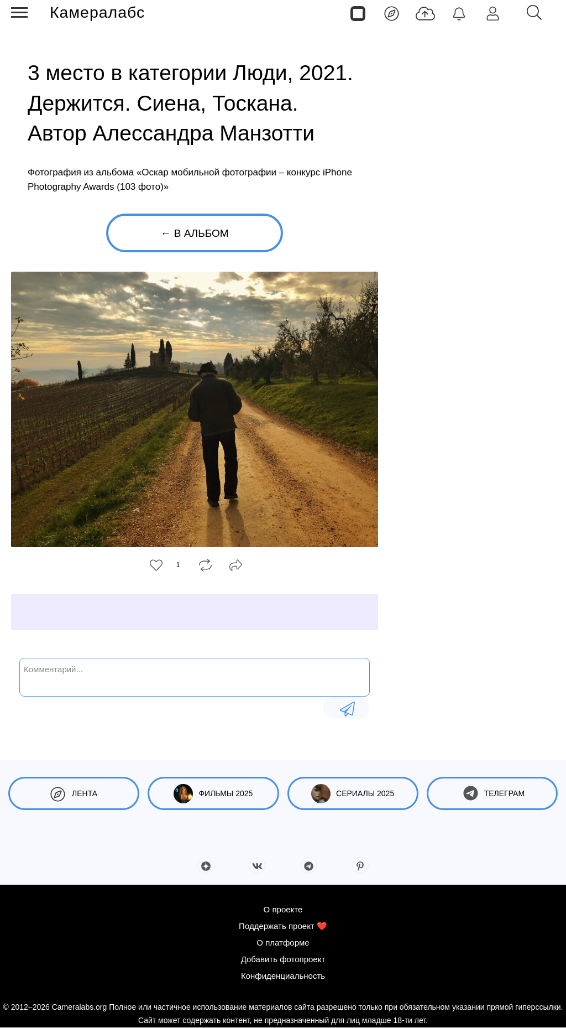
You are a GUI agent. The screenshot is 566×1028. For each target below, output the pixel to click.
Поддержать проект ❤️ (283, 926)
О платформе (282, 942)
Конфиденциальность (283, 975)
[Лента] (391, 13)
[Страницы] (358, 13)
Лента (73, 793)
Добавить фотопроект (283, 959)
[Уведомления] (459, 13)
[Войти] (493, 13)
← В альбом (194, 233)
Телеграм (492, 793)
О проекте (283, 909)
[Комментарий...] (194, 676)
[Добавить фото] (425, 13)
